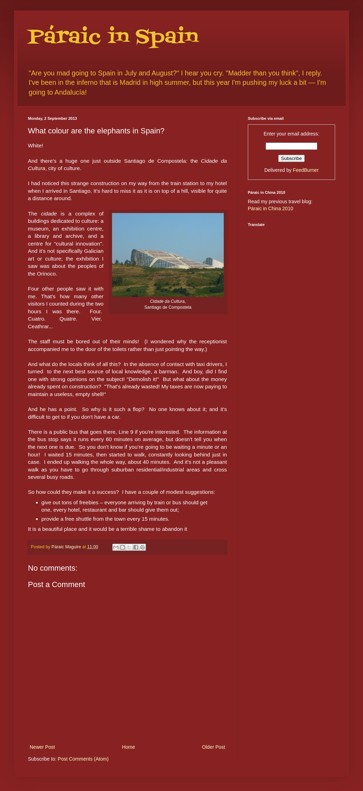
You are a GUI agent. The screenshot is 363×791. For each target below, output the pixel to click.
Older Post (213, 747)
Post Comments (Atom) (83, 759)
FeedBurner (306, 170)
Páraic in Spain (113, 37)
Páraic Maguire (67, 546)
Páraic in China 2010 (270, 208)
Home (128, 747)
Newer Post (42, 747)
